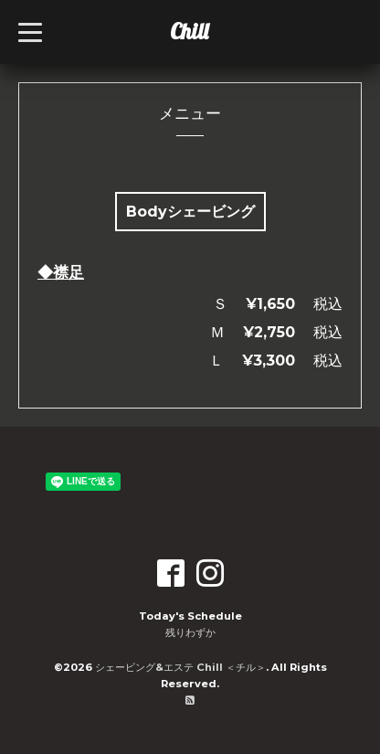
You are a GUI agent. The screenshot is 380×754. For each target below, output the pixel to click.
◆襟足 (60, 272)
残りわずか (190, 632)
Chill (189, 31)
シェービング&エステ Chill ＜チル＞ (180, 667)
